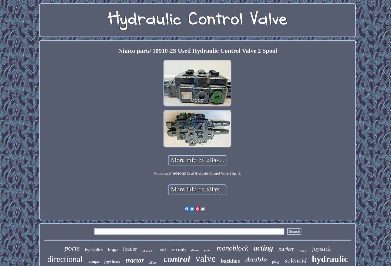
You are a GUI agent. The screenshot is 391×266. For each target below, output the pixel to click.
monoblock (232, 248)
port (162, 249)
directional (65, 259)
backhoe (230, 261)
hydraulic (330, 259)
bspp (113, 250)
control (176, 259)
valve (206, 258)
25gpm (153, 262)
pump (207, 250)
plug (276, 262)
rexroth (178, 249)
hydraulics (94, 250)
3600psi (93, 262)
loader (130, 249)
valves (303, 250)
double (256, 259)
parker (286, 248)
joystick (321, 248)
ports (72, 248)
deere (195, 250)
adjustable (147, 250)
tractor (134, 260)
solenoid (295, 260)
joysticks (112, 261)
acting (263, 248)
